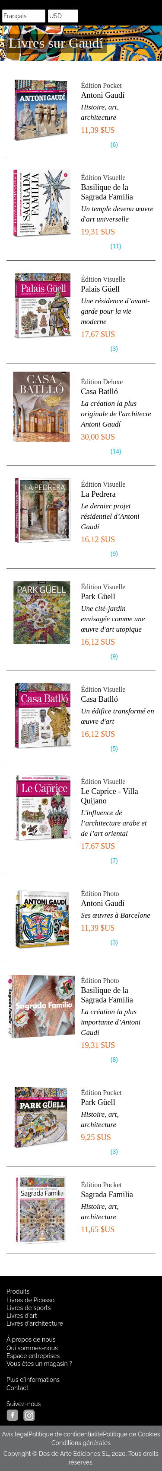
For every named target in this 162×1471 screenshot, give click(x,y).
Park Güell (98, 596)
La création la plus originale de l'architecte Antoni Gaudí (116, 413)
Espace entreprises (33, 1355)
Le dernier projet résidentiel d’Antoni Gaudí (110, 516)
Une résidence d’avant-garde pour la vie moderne (115, 311)
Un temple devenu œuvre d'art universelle (117, 214)
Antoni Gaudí (102, 95)
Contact (17, 1387)
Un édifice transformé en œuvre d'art (117, 716)
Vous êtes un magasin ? (39, 1363)
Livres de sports (28, 1307)
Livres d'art (21, 1315)
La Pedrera (98, 494)
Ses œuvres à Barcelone (115, 915)
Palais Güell (100, 289)
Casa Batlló (99, 391)
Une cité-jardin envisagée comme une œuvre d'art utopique (113, 618)
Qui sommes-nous (32, 1348)
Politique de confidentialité (66, 1434)
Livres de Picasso (30, 1300)
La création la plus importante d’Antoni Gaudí (110, 1022)
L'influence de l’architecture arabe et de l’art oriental (114, 823)
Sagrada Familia (107, 1194)
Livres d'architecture (34, 1323)
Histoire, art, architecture (100, 112)
